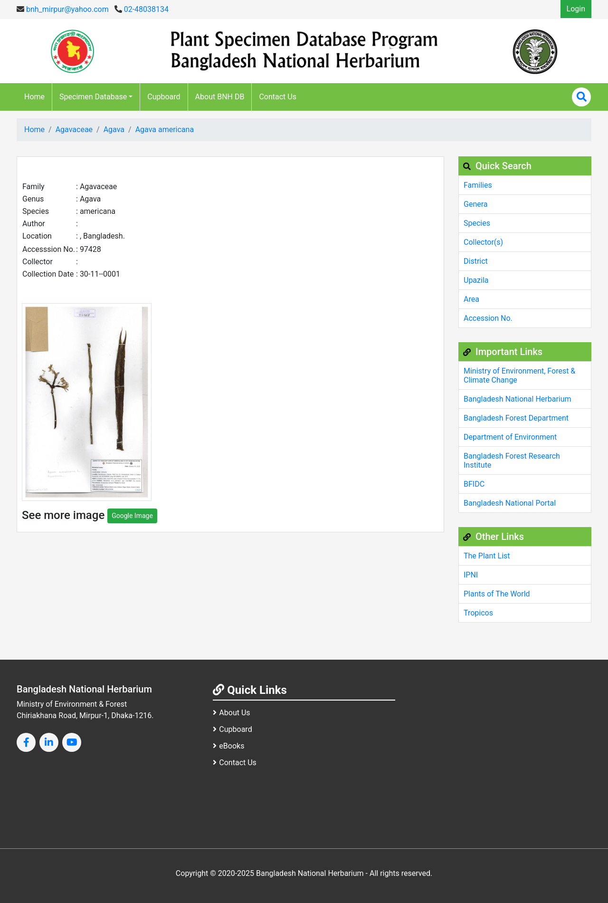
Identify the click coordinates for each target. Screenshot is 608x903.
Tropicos (478, 612)
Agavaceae (74, 129)
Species (477, 223)
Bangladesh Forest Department (516, 418)
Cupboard (163, 96)
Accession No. (488, 318)
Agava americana (164, 129)
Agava (114, 129)
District (476, 261)
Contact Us (277, 96)
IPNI (471, 574)
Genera (476, 204)
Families (478, 185)
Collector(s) (483, 242)
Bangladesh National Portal (510, 503)
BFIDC (474, 484)
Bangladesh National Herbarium (517, 398)
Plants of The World (497, 593)
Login (576, 8)
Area (471, 299)
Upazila (476, 280)
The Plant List (487, 555)
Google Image (132, 515)
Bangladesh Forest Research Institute (512, 461)
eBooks (228, 745)
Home (34, 96)
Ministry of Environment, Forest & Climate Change (519, 375)
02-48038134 (141, 9)
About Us (231, 712)
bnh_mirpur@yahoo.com (63, 9)
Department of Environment (510, 437)
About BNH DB (220, 96)
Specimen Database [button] (93, 96)
